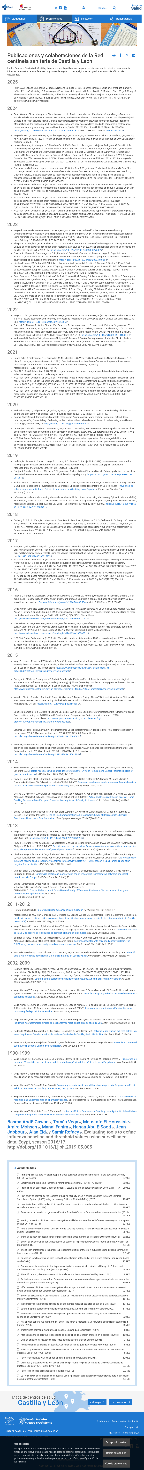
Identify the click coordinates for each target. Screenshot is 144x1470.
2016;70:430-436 (62, 602)
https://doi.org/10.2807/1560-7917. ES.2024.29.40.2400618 (46, 130)
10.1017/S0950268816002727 (35, 556)
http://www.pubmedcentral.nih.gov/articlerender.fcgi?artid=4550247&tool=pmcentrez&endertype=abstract (69, 689)
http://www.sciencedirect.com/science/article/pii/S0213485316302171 (51, 618)
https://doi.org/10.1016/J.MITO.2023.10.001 (83, 260)
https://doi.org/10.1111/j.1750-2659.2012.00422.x (57, 838)
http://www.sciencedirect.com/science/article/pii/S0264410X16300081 (51, 633)
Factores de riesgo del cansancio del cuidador (60, 910)
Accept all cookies (116, 1442)
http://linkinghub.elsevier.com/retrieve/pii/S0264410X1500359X (48, 736)
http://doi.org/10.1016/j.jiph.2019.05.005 (66, 423)
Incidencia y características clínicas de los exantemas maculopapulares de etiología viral (58, 1023)
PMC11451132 (115, 130)
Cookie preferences (116, 1463)
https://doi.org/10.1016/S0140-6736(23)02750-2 (77, 250)
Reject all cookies (116, 1452)
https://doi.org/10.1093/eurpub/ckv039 (58, 703)
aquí (46, 1455)
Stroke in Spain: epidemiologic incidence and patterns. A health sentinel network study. (78, 978)
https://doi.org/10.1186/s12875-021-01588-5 (106, 335)
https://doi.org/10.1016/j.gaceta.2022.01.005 (43, 322)
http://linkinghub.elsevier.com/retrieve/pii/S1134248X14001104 (47, 754)
